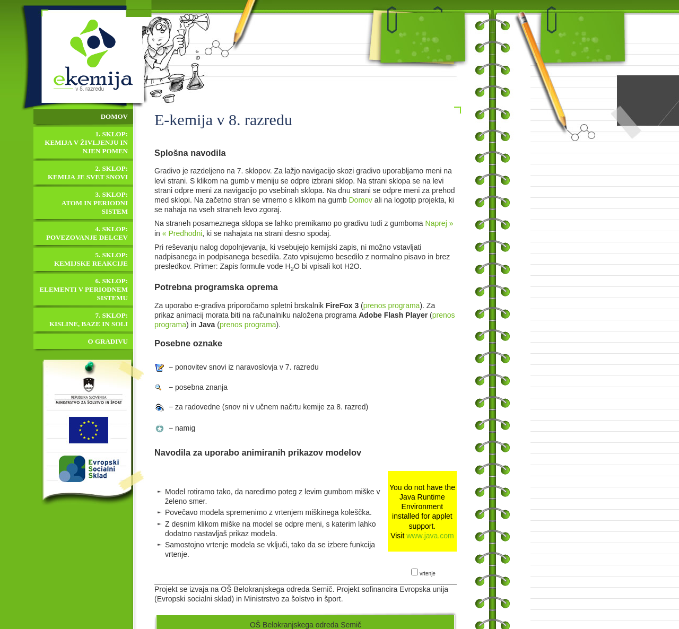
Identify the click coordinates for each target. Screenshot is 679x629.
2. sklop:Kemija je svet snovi (88, 172)
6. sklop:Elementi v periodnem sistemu (84, 289)
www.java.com (430, 535)
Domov (360, 200)
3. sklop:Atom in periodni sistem (95, 202)
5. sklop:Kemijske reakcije (91, 259)
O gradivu (108, 341)
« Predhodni (182, 233)
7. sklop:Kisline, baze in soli (88, 319)
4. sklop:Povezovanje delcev (87, 233)
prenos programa (391, 305)
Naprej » (439, 223)
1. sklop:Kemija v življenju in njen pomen (86, 142)
